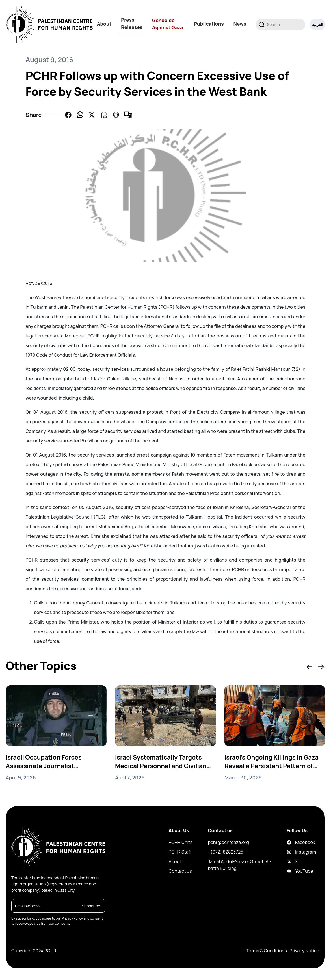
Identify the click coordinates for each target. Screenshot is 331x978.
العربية (317, 24)
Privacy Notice (304, 951)
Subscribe (91, 906)
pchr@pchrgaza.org (228, 842)
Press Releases (131, 23)
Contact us (180, 871)
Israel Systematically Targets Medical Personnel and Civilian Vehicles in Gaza (160, 761)
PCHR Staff (180, 852)
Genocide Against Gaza (167, 24)
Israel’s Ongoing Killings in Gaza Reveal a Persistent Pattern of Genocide (271, 761)
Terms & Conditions (266, 951)
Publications (209, 24)
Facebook (291, 842)
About (104, 24)
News (239, 24)
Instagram (291, 852)
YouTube (291, 871)
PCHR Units (181, 842)
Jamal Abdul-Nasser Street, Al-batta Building (240, 864)
